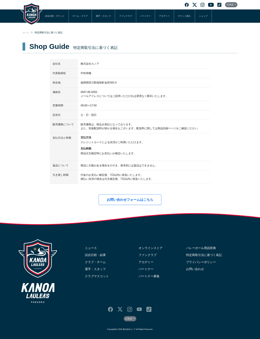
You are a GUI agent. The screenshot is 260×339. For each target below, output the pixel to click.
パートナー (145, 16)
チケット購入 (184, 16)
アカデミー (164, 16)
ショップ (203, 16)
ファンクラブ (125, 16)
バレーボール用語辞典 (201, 248)
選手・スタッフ (103, 16)
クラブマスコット (97, 276)
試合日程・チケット (55, 16)
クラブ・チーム (95, 262)
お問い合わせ (195, 269)
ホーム (26, 32)
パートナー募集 (149, 276)
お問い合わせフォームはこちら (130, 199)
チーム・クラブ (80, 16)
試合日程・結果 (95, 255)
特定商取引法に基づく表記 (204, 255)
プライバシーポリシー (201, 262)
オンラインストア (150, 248)
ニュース (91, 248)
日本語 (230, 4)
